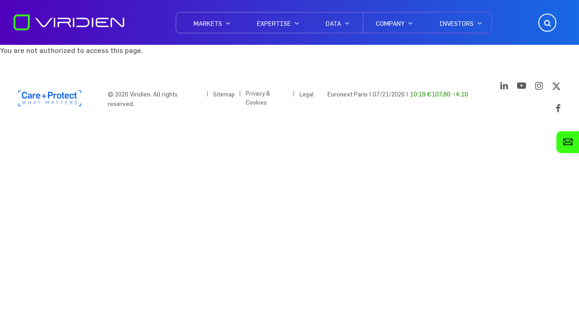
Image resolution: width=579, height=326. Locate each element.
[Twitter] (556, 87)
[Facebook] (558, 110)
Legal (306, 94)
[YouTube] (522, 87)
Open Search (546, 23)
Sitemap (224, 94)
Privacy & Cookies (258, 98)
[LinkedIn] (504, 87)
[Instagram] (539, 87)
